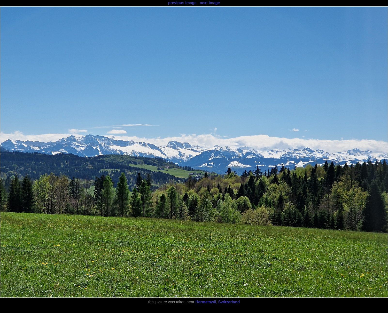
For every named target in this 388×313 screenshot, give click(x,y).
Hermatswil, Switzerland (217, 302)
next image (210, 3)
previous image (182, 3)
